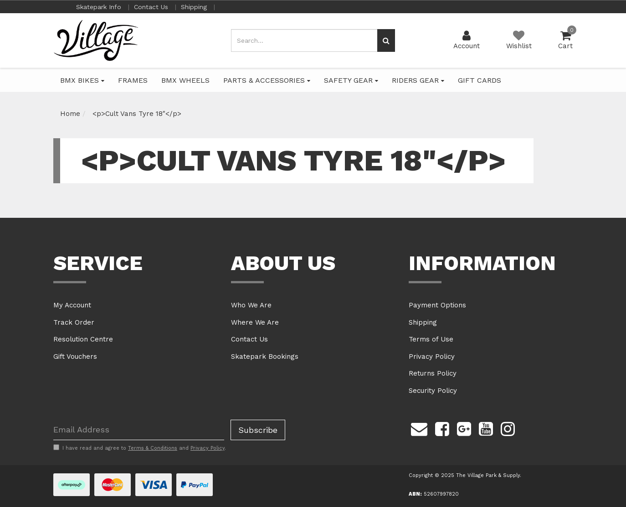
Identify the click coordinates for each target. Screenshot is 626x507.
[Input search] (304, 40)
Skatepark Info (99, 6)
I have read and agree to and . (139, 448)
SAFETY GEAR (351, 80)
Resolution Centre (83, 339)
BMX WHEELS (185, 80)
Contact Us (152, 6)
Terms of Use (431, 339)
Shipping (195, 6)
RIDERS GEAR (418, 80)
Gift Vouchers (75, 356)
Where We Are (255, 322)
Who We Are (251, 305)
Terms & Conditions (152, 448)
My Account (72, 305)
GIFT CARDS (479, 80)
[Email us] (419, 428)
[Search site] (386, 40)
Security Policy (433, 391)
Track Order (73, 322)
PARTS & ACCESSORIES (266, 80)
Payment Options (437, 305)
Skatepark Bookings (264, 356)
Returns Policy (433, 373)
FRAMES (133, 80)
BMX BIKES (82, 80)
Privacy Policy (432, 356)
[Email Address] (138, 430)
